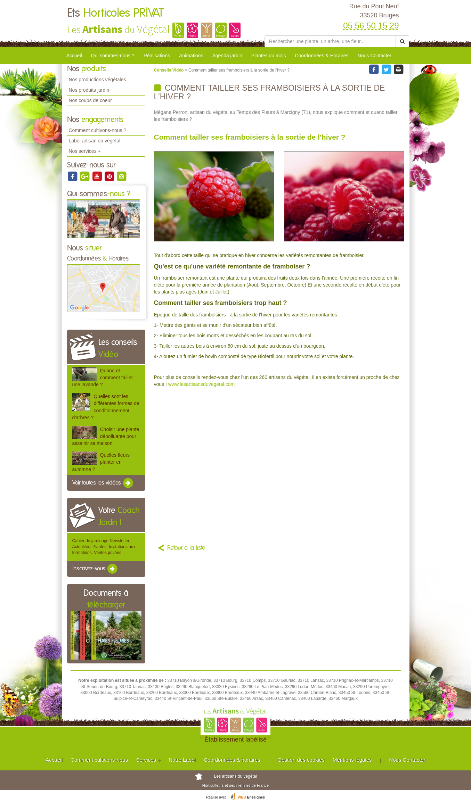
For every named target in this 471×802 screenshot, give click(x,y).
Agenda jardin (227, 55)
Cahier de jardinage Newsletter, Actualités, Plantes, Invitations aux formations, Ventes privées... (104, 546)
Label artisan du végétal (95, 140)
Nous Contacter (374, 55)
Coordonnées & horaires (232, 760)
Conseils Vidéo (169, 70)
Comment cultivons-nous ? (98, 130)
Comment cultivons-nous (99, 760)
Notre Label (182, 760)
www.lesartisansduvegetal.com (201, 384)
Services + (148, 760)
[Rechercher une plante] (330, 41)
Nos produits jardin (89, 90)
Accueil (74, 55)
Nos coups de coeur (90, 100)
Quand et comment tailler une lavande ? (102, 377)
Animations (191, 55)
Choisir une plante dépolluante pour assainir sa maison (105, 436)
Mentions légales (352, 760)
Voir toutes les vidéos (103, 483)
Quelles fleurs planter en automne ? (101, 462)
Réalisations (157, 55)
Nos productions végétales (97, 79)
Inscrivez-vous (95, 569)
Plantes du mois (268, 55)
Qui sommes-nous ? (113, 55)
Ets (115, 13)
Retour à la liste (186, 548)
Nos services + (85, 151)
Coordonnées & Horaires (321, 55)
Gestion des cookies (301, 760)
